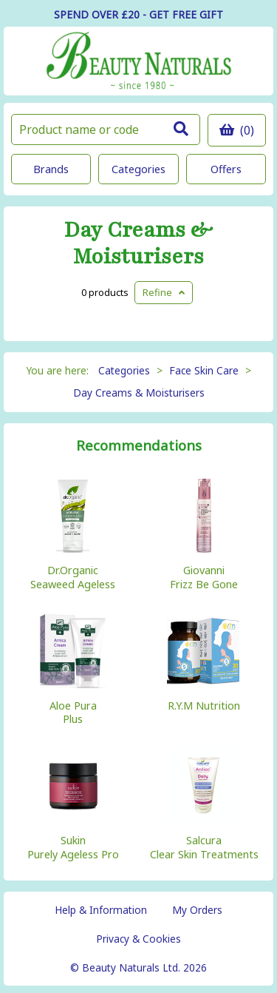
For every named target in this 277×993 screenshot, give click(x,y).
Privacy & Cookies (138, 939)
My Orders (197, 910)
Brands (51, 169)
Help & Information (101, 910)
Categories (138, 169)
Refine (164, 292)
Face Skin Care (204, 370)
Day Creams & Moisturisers (138, 243)
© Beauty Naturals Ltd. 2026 (138, 967)
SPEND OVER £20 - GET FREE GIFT (138, 14)
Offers (226, 169)
